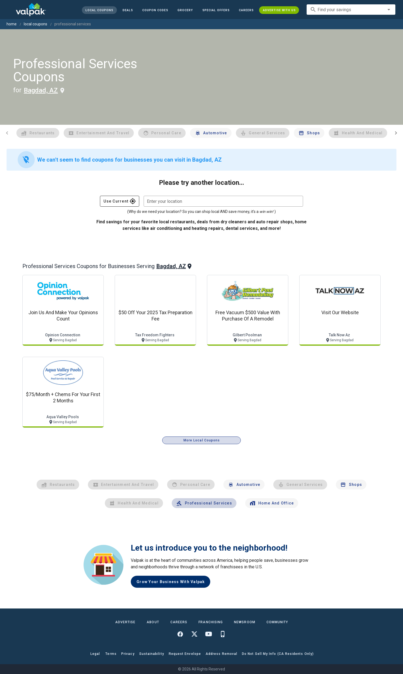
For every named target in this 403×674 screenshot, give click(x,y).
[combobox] (351, 9)
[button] (215, 10)
